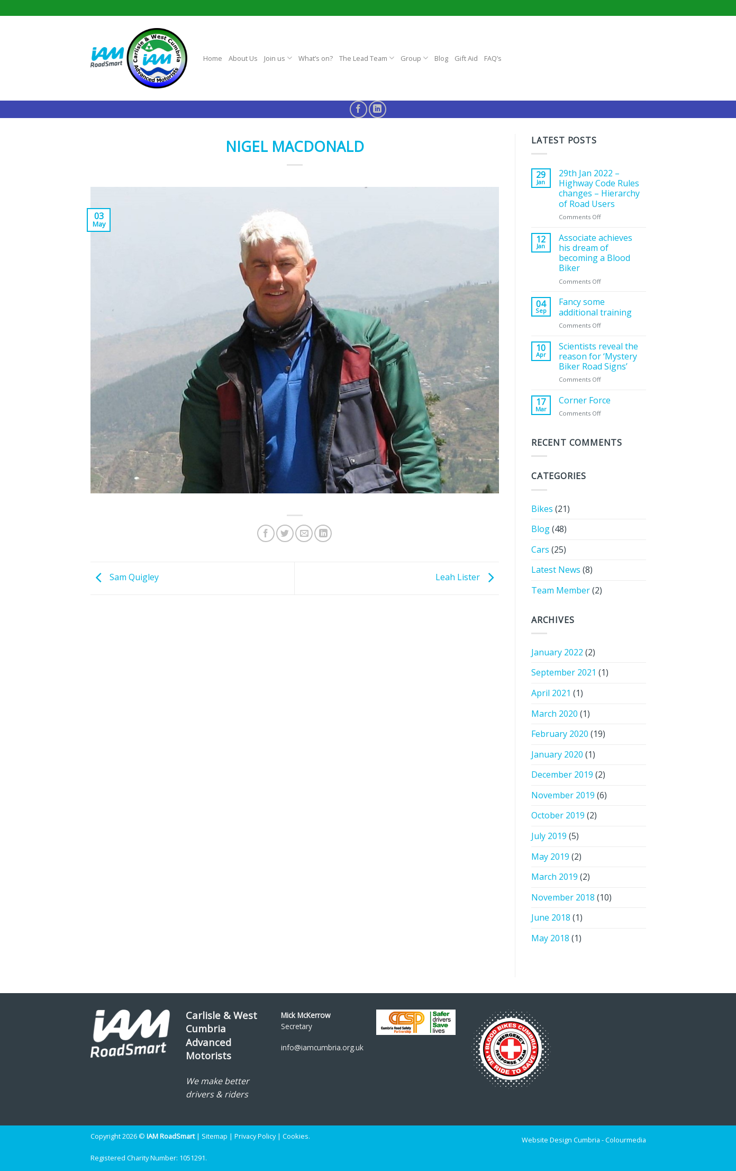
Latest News (555, 569)
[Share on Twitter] (285, 533)
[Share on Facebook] (266, 533)
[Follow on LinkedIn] (377, 109)
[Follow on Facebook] (358, 109)
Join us (278, 58)
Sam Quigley (124, 577)
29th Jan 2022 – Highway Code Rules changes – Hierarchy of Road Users (599, 188)
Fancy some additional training (595, 307)
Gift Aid (466, 58)
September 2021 (563, 672)
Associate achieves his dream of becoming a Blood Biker (595, 253)
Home (212, 58)
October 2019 (558, 815)
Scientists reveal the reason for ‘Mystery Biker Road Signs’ (598, 356)
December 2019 (562, 774)
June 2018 (550, 917)
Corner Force (585, 400)
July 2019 (549, 836)
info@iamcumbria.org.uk (322, 1047)
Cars (540, 549)
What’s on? (315, 58)
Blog (441, 58)
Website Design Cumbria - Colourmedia (584, 1140)
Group (414, 58)
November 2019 (563, 795)
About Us (243, 58)
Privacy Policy (255, 1136)
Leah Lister (467, 577)
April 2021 (551, 693)
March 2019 (554, 876)
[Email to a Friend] (304, 533)
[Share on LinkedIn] (323, 533)
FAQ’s (493, 58)
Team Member (560, 590)
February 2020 (559, 734)
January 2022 (557, 652)
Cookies (295, 1136)
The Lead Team (366, 58)
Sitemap (215, 1136)
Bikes (542, 509)
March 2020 (554, 713)
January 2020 (557, 754)
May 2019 (550, 856)
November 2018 (563, 897)
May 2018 (550, 938)
